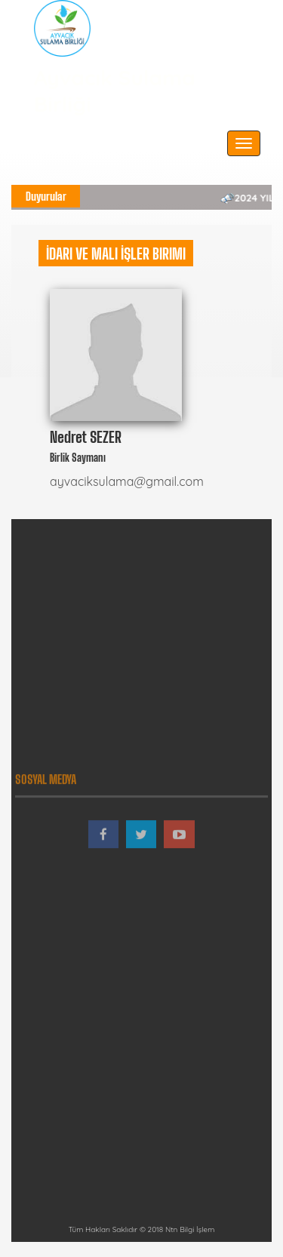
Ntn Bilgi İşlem (189, 1229)
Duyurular (46, 196)
